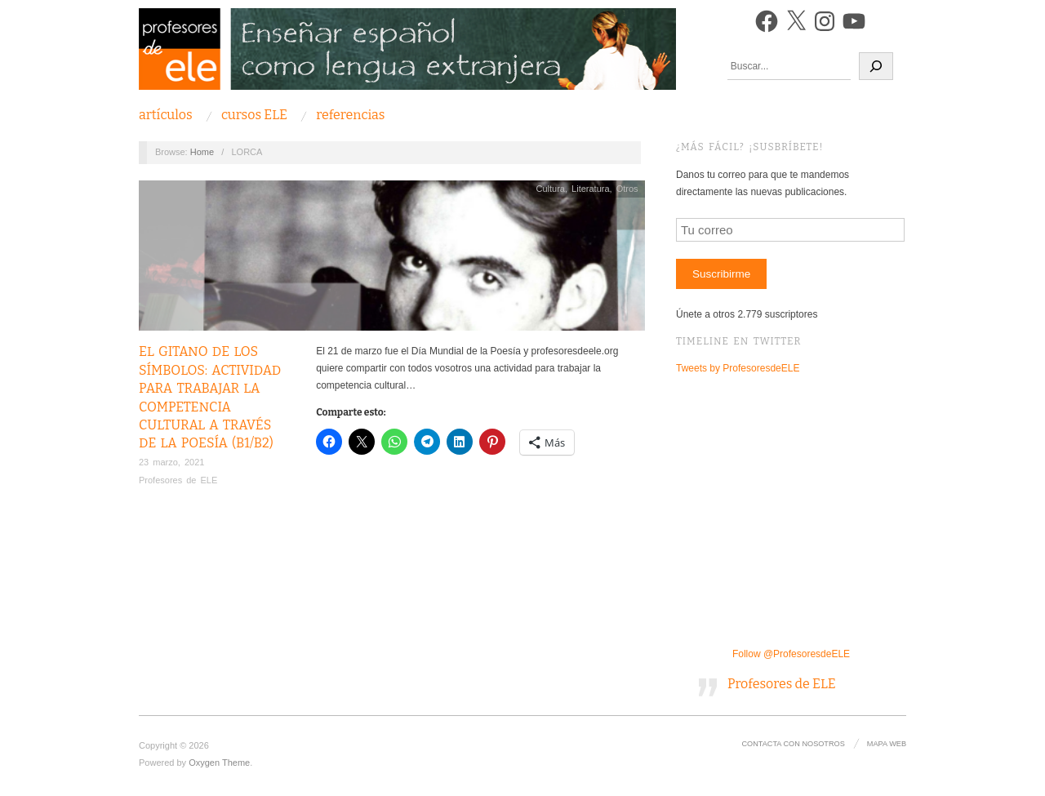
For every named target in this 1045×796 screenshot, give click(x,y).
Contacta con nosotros (792, 744)
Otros (627, 188)
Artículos (166, 115)
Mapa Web (886, 744)
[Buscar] (876, 66)
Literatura (590, 188)
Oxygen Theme (219, 762)
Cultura (550, 188)
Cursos (254, 115)
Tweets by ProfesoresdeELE (737, 368)
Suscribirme (721, 274)
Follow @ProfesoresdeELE (791, 654)
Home (202, 152)
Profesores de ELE (178, 480)
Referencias (350, 115)
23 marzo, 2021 (171, 462)
